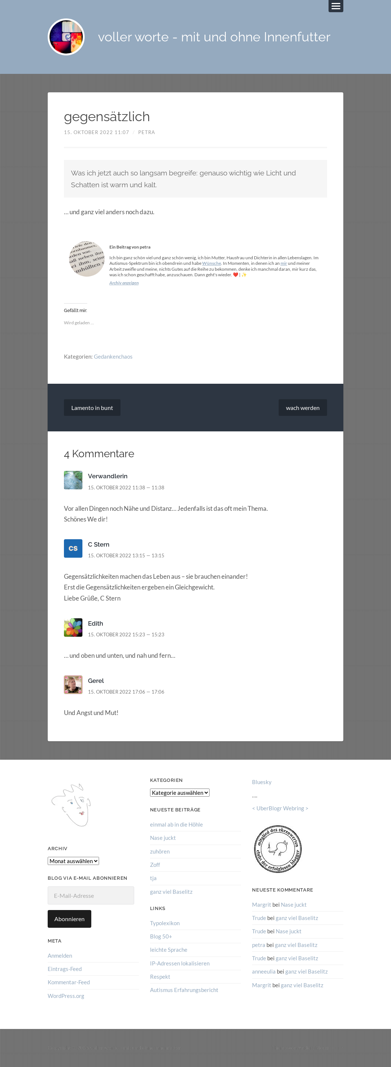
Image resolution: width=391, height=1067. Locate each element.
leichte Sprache (168, 949)
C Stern (98, 544)
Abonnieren (69, 918)
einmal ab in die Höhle (176, 824)
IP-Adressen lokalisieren (180, 963)
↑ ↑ (340, 1048)
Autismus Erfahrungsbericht (184, 989)
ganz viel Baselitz (171, 891)
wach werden (303, 407)
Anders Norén (314, 1048)
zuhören (160, 851)
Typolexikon (165, 923)
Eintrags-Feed (65, 968)
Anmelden (60, 955)
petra (146, 132)
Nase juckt (163, 838)
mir (283, 263)
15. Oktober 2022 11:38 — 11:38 (126, 487)
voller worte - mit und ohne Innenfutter (214, 37)
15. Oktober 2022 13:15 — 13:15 (126, 555)
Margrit (261, 904)
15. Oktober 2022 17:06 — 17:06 (126, 692)
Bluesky (262, 782)
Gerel (96, 680)
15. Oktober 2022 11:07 (96, 132)
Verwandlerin (107, 476)
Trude (259, 917)
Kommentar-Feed (69, 982)
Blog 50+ (161, 936)
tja (153, 878)
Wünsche (211, 263)
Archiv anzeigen (124, 283)
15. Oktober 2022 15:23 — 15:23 (126, 634)
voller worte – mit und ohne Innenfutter (135, 1048)
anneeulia (264, 971)
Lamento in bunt (92, 407)
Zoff (155, 864)
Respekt (160, 976)
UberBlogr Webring (280, 808)
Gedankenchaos (113, 356)
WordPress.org (66, 995)
